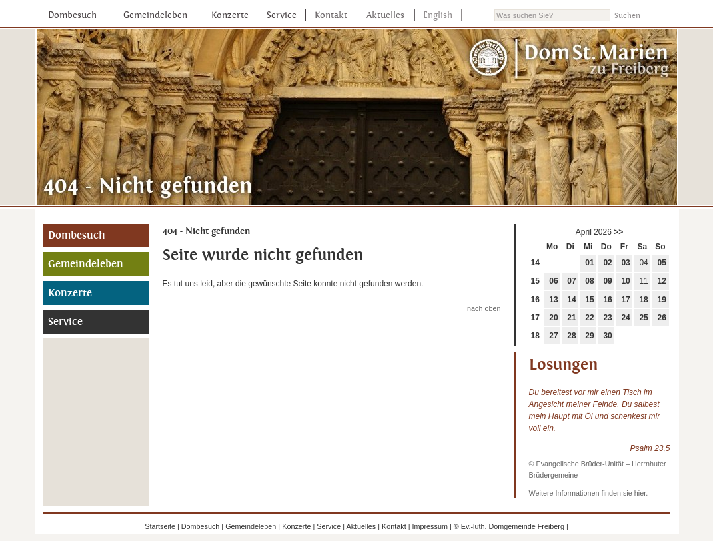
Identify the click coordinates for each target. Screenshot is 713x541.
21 (571, 317)
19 (662, 299)
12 (662, 281)
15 (535, 281)
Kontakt (331, 15)
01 (589, 262)
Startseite (160, 526)
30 (607, 335)
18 (643, 299)
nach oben (483, 308)
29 (589, 335)
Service (282, 15)
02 (607, 262)
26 (662, 317)
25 (643, 317)
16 (535, 299)
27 (553, 335)
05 (662, 262)
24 (625, 317)
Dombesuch (72, 15)
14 (535, 262)
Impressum (430, 526)
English (437, 15)
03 (625, 262)
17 (625, 299)
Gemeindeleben (155, 15)
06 (553, 281)
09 (607, 281)
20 (553, 317)
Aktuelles (385, 15)
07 (571, 281)
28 (571, 335)
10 (625, 281)
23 (607, 317)
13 (553, 299)
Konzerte (230, 15)
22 (589, 317)
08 (589, 281)
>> (618, 232)
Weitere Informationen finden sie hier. (588, 493)
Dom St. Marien (569, 59)
